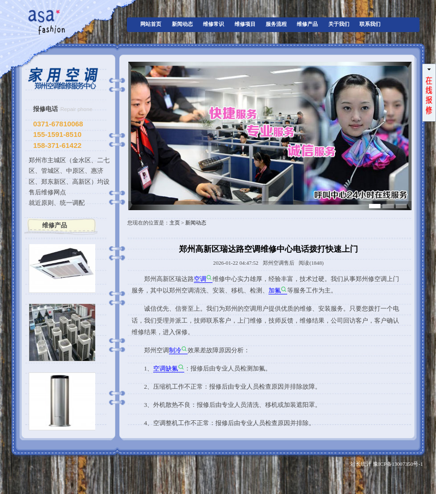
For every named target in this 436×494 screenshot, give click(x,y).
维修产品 (307, 24)
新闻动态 (182, 24)
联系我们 (369, 24)
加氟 (274, 290)
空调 (200, 278)
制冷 (175, 350)
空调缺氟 (165, 368)
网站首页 (150, 24)
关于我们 (338, 24)
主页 (174, 222)
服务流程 (276, 24)
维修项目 (245, 24)
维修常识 (213, 24)
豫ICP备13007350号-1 (398, 464)
